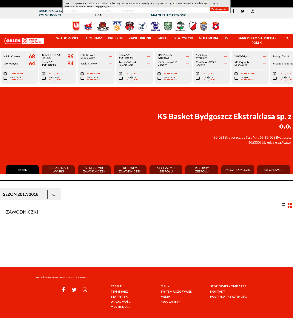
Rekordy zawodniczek (130, 169)
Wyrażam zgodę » (219, 9)
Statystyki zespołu (166, 169)
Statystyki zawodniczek (94, 169)
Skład (22, 169)
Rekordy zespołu (202, 169)
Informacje (273, 169)
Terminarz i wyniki (58, 169)
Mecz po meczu (237, 169)
